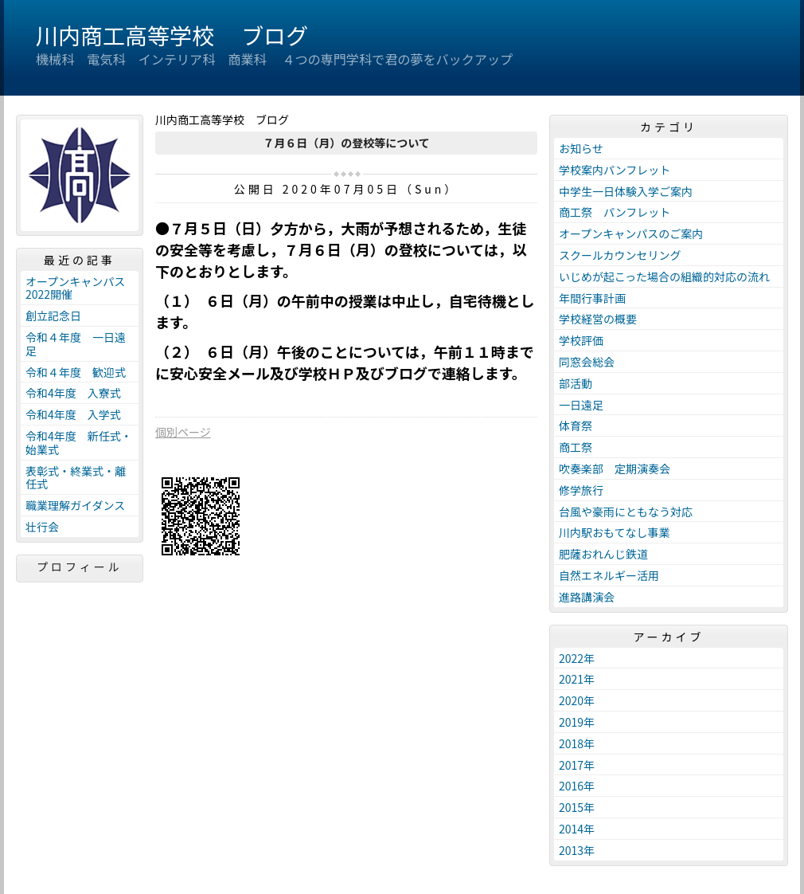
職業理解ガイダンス (75, 505)
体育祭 (575, 425)
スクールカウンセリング (620, 255)
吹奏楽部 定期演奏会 (614, 468)
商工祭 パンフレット (614, 212)
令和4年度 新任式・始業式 (78, 442)
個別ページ (183, 432)
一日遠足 (581, 405)
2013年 (577, 850)
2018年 (577, 743)
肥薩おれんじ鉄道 (603, 554)
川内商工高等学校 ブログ (172, 35)
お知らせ (581, 148)
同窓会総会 (587, 362)
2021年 (577, 679)
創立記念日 (53, 315)
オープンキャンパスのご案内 (631, 233)
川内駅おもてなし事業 (614, 532)
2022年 (577, 658)
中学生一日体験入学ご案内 (626, 191)
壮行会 (42, 527)
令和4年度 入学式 (73, 414)
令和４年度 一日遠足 (75, 344)
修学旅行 (581, 490)
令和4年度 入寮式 (73, 393)
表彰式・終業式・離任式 (75, 477)
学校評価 (581, 340)
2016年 (577, 786)
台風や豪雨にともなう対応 (626, 512)
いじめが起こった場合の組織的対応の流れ (664, 276)
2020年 (577, 700)
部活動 (575, 383)
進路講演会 (587, 597)
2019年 (577, 722)
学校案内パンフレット (614, 170)
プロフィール (80, 566)
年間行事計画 (592, 298)
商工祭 (575, 447)
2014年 (577, 829)
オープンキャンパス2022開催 (75, 288)
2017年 (577, 765)
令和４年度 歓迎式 (75, 372)
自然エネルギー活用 (609, 575)
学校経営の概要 (598, 319)
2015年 (577, 807)
